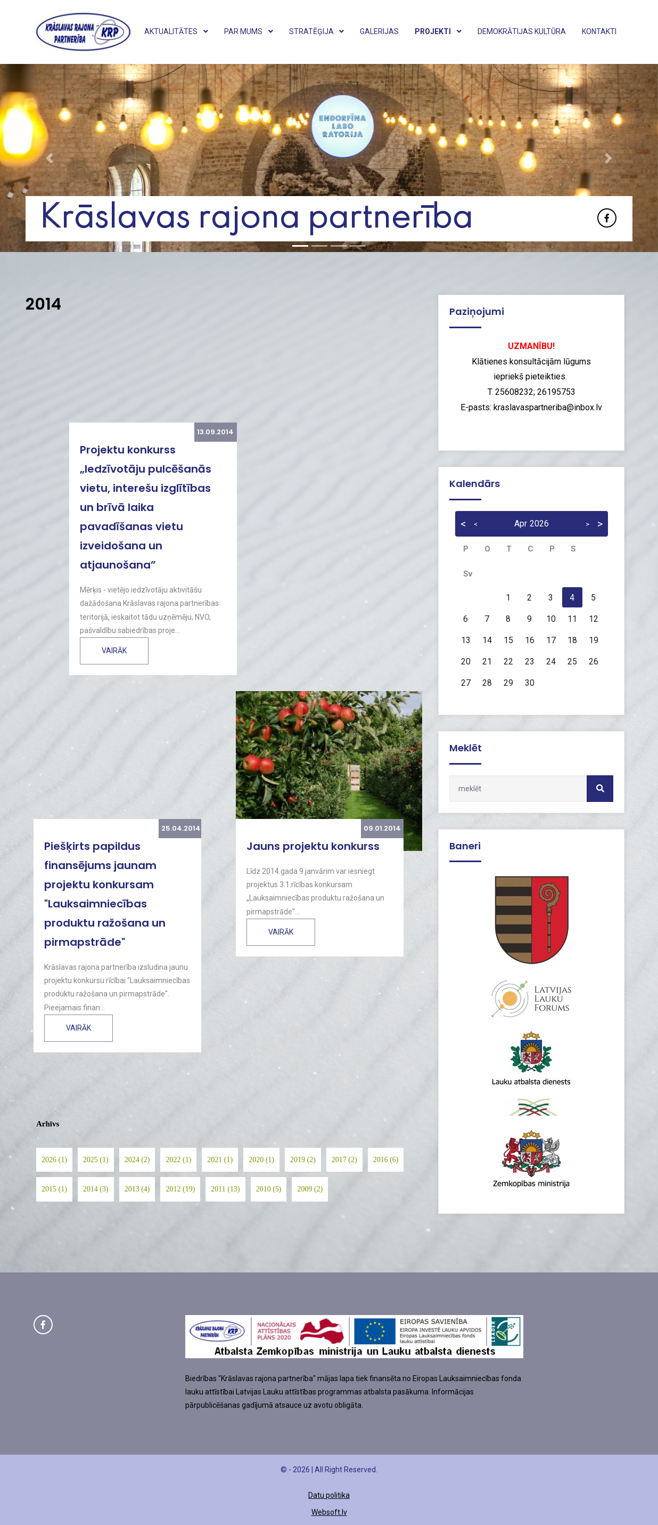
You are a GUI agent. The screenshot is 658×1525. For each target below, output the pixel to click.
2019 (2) (303, 1160)
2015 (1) (54, 1189)
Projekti (438, 31)
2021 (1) (220, 1160)
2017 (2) (344, 1160)
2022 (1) (178, 1160)
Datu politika (329, 1495)
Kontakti (599, 31)
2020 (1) (261, 1160)
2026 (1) (54, 1160)
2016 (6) (386, 1160)
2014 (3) (96, 1189)
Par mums (248, 31)
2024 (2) (137, 1160)
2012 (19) (180, 1189)
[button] (49, 158)
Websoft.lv (329, 1512)
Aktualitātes (176, 31)
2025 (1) (96, 1160)
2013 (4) (137, 1189)
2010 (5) (269, 1189)
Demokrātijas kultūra (522, 31)
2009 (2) (310, 1189)
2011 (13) (225, 1189)
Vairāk (114, 650)
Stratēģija (316, 31)
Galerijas (379, 31)
